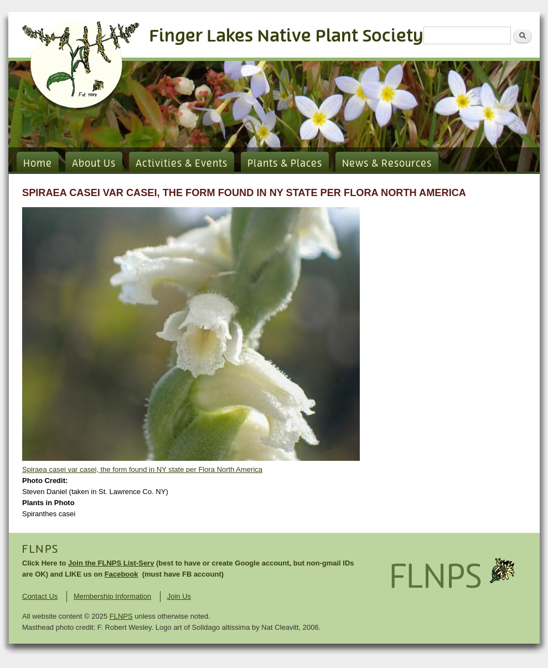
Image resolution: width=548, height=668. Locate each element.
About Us (94, 164)
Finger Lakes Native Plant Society (286, 36)
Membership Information (112, 596)
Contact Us (40, 596)
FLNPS (40, 549)
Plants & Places (284, 164)
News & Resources (387, 164)
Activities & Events (182, 164)
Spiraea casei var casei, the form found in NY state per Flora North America (142, 469)
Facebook (121, 574)
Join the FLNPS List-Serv (111, 563)
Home (37, 164)
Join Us (179, 596)
